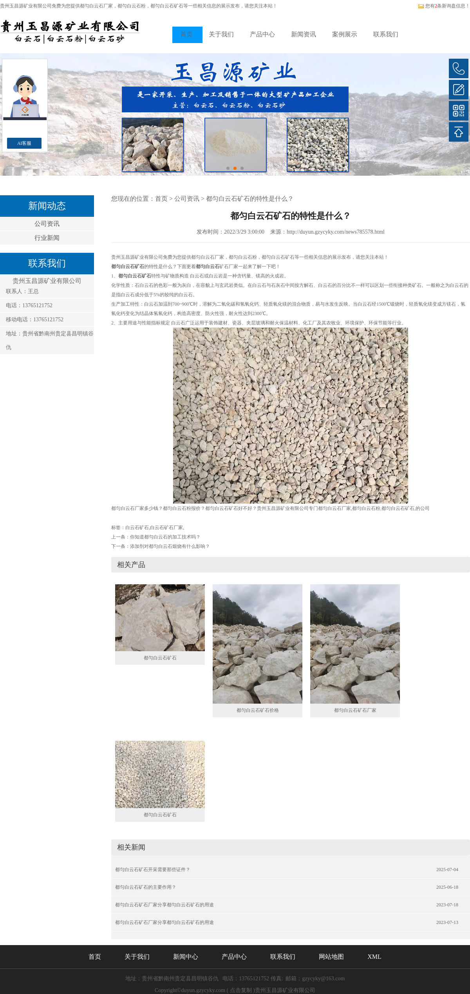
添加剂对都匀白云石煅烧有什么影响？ (170, 546)
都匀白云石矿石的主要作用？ (145, 887)
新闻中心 (185, 956)
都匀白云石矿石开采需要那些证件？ (152, 869)
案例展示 (344, 34)
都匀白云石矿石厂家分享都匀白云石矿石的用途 (164, 905)
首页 (186, 34)
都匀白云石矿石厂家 (355, 710)
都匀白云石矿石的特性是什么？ (250, 198)
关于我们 (221, 34)
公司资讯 (47, 223)
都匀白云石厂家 (96, 6)
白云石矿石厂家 (166, 527)
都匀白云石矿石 (160, 658)
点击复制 (241, 990)
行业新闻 (47, 237)
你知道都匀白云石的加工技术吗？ (165, 537)
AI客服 (24, 143)
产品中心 (262, 34)
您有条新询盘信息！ (444, 6)
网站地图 (331, 956)
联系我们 (385, 34)
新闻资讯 (303, 34)
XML (374, 956)
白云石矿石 (137, 527)
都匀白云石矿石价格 (258, 710)
